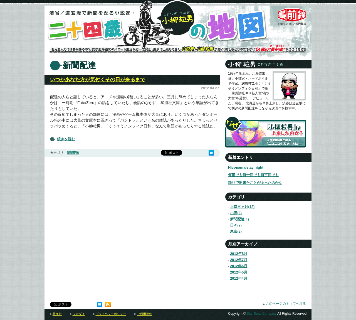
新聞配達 (73, 152)
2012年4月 (238, 278)
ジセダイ (79, 314)
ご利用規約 (144, 314)
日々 (233, 225)
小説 (233, 213)
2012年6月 (238, 266)
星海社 (57, 314)
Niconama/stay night (245, 167)
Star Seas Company (261, 314)
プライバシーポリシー (110, 314)
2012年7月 (238, 260)
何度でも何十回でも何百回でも (253, 175)
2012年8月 (238, 254)
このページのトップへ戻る (286, 304)
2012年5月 (238, 272)
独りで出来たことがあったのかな (255, 183)
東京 (233, 231)
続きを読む (66, 139)
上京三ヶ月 (239, 207)
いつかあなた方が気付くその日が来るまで (97, 79)
